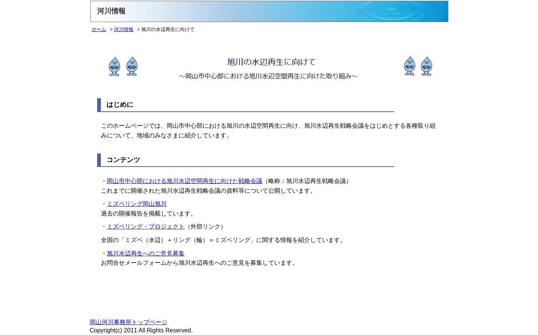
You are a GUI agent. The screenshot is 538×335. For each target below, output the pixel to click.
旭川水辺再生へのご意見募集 (146, 253)
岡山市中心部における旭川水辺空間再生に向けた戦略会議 (184, 181)
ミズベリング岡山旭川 (137, 204)
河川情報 (123, 29)
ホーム (99, 29)
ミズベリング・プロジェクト (146, 226)
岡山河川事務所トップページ (128, 322)
